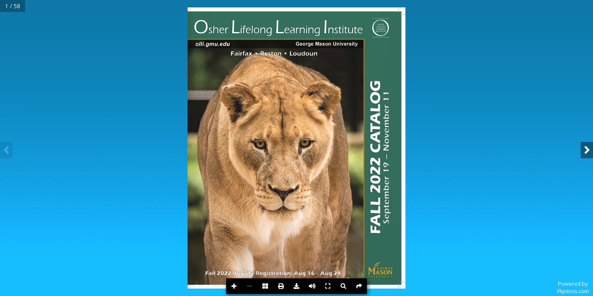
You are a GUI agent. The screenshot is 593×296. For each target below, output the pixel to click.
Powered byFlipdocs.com (573, 287)
